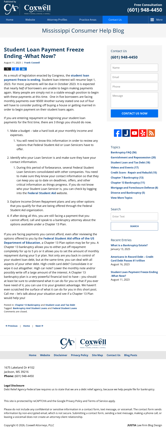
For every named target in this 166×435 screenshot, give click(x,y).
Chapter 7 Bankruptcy (127, 177)
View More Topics (121, 197)
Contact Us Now (134, 113)
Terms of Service (98, 401)
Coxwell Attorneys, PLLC (40, 425)
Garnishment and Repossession (133, 157)
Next (39, 325)
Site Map (97, 355)
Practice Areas (87, 19)
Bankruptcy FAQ (123, 152)
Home (9, 19)
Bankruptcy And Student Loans (30, 308)
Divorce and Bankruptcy (128, 192)
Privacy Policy (79, 355)
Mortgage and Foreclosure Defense (134, 187)
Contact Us (115, 19)
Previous (12, 325)
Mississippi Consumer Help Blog (27, 8)
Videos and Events (125, 167)
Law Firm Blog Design (144, 425)
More (159, 19)
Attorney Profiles (57, 19)
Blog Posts (130, 355)
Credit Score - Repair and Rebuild (134, 172)
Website (30, 19)
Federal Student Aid (42, 193)
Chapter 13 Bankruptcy (27, 304)
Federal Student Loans (64, 308)
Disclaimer (60, 355)
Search (134, 226)
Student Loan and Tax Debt (60, 304)
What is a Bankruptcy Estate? (129, 245)
